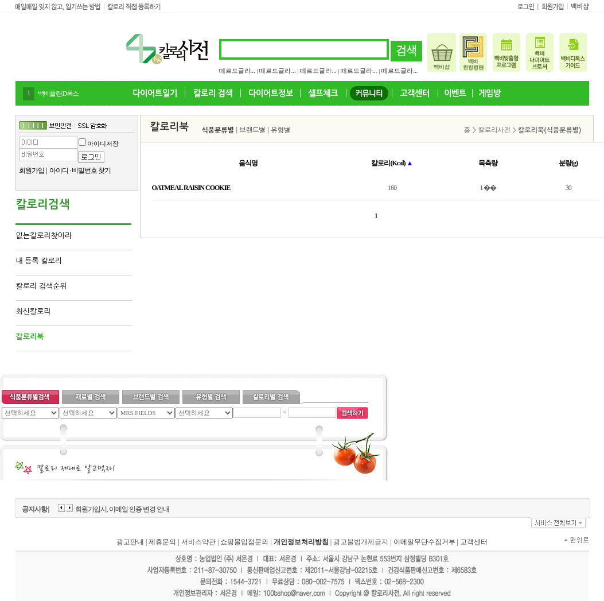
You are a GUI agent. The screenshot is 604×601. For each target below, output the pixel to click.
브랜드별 (253, 130)
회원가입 (31, 170)
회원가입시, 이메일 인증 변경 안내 (122, 509)
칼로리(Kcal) (391, 163)
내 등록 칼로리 (39, 261)
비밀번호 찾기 (91, 170)
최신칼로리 (33, 311)
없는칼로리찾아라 (44, 235)
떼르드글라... (237, 70)
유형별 (280, 130)
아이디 (58, 170)
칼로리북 (30, 336)
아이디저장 (103, 143)
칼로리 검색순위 (41, 286)
